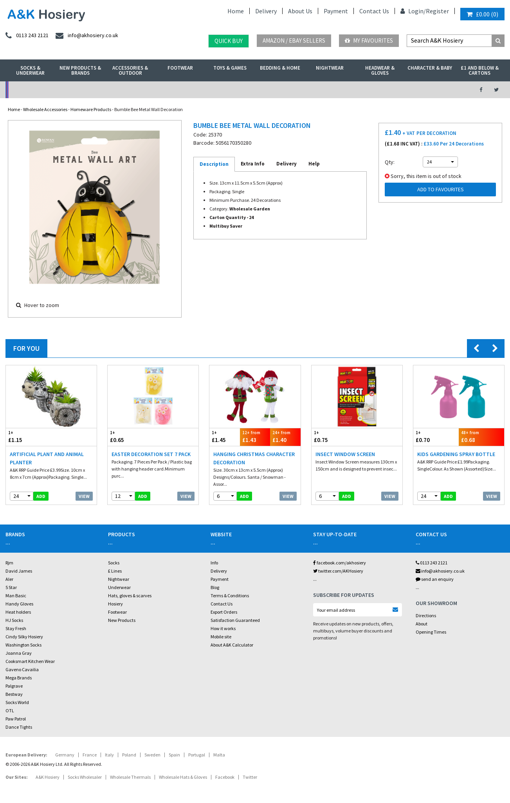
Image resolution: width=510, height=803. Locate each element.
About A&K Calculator (232, 645)
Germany (64, 755)
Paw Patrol (15, 719)
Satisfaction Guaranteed (235, 620)
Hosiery (115, 604)
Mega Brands (18, 678)
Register (437, 11)
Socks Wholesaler (85, 777)
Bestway (14, 694)
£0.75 (334, 436)
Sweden (152, 755)
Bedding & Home (280, 68)
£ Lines (115, 571)
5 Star (11, 587)
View (84, 496)
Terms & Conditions (230, 595)
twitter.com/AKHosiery (338, 571)
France (90, 755)
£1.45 (224, 436)
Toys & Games (230, 68)
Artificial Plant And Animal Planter (47, 458)
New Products (121, 620)
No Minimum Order (63, 89)
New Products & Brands (80, 70)
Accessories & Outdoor (130, 70)
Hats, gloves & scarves (129, 595)
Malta (219, 755)
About (421, 624)
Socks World (17, 702)
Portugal (196, 755)
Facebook (224, 777)
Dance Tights (18, 727)
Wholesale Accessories (45, 109)
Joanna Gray (18, 653)
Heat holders (18, 612)
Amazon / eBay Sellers (294, 40)
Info (214, 563)
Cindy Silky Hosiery (24, 637)
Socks (113, 563)
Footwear (180, 68)
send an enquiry (435, 579)
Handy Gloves (19, 604)
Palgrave (14, 686)
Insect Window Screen (345, 454)
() (482, 14)
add (40, 496)
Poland (129, 755)
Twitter (250, 777)
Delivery (266, 11)
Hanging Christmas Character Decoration (254, 458)
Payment (336, 11)
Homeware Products (90, 109)
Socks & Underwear (30, 70)
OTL (9, 710)
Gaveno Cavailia (22, 669)
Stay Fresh (15, 628)
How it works (223, 628)
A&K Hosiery (47, 777)
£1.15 (28, 436)
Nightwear (330, 68)
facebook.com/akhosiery (339, 563)
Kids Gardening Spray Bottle (456, 454)
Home (235, 11)
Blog (215, 587)
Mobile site (221, 637)
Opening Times (431, 632)
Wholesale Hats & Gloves (183, 777)
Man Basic (15, 595)
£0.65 (130, 436)
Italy (109, 755)
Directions (426, 615)
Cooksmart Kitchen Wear (30, 661)
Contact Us (374, 11)
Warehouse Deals (292, 89)
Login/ (413, 11)
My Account (177, 89)
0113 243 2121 (431, 563)
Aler (9, 579)
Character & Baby (429, 68)
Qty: (390, 161)
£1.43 (255, 436)
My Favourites (369, 40)
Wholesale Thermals (130, 777)
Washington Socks (23, 645)
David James (18, 571)
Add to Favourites (440, 189)
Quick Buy (228, 41)
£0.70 (436, 436)
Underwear (119, 587)
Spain (174, 755)
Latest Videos (407, 89)
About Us (300, 11)
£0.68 (481, 436)
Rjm (9, 563)
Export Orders (224, 612)
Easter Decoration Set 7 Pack (151, 454)
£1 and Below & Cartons (480, 70)
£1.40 (285, 436)
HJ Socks (14, 620)
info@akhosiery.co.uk (440, 571)
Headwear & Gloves (380, 70)
